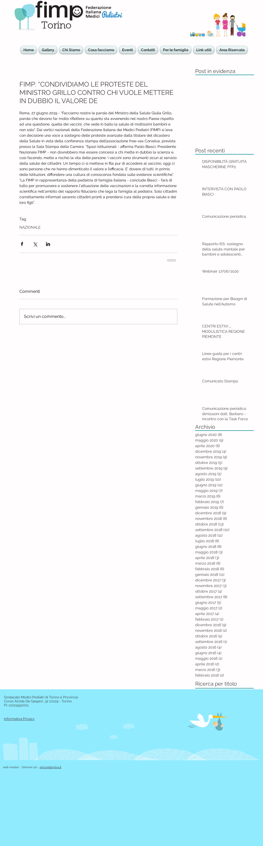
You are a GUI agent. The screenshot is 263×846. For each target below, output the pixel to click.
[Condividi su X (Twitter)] (34, 243)
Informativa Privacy (19, 719)
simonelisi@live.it (50, 767)
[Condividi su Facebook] (21, 243)
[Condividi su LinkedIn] (48, 243)
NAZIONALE (30, 227)
